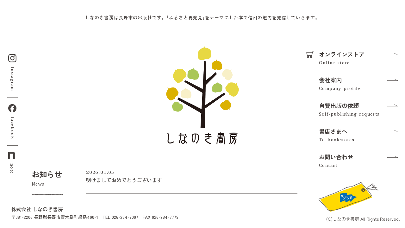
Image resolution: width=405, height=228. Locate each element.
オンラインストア (341, 54)
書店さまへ (333, 131)
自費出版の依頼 (339, 105)
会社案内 (330, 80)
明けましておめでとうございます (124, 180)
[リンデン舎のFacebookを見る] (348, 196)
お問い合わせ (336, 157)
